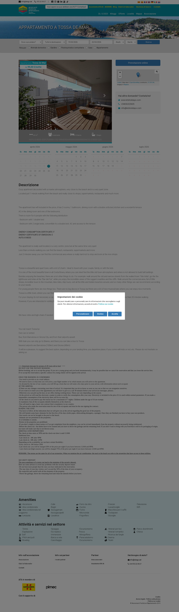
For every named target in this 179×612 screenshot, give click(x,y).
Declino (100, 314)
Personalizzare (82, 314)
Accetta (115, 314)
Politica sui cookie (105, 304)
